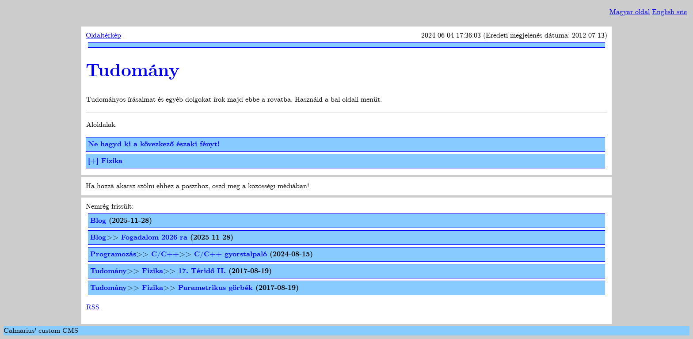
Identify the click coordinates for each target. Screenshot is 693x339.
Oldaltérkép (103, 35)
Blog (98, 220)
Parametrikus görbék (215, 288)
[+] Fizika (105, 161)
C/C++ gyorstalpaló (230, 254)
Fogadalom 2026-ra (154, 237)
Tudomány (132, 71)
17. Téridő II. (202, 271)
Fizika (152, 271)
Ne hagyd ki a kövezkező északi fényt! (154, 144)
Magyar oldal (629, 12)
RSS (92, 307)
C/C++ (165, 254)
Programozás (113, 254)
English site (669, 12)
